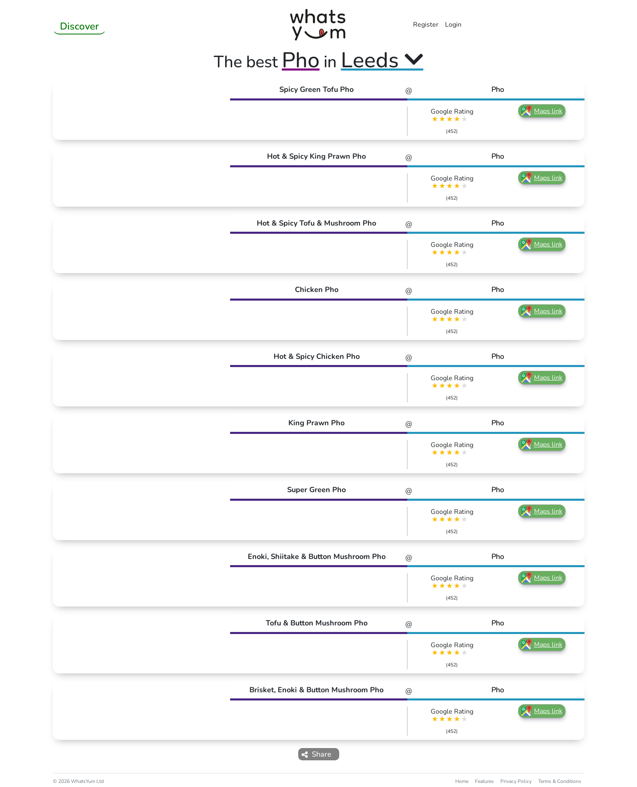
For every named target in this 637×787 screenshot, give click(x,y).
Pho (497, 89)
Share (316, 754)
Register (425, 24)
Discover (79, 26)
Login (453, 24)
